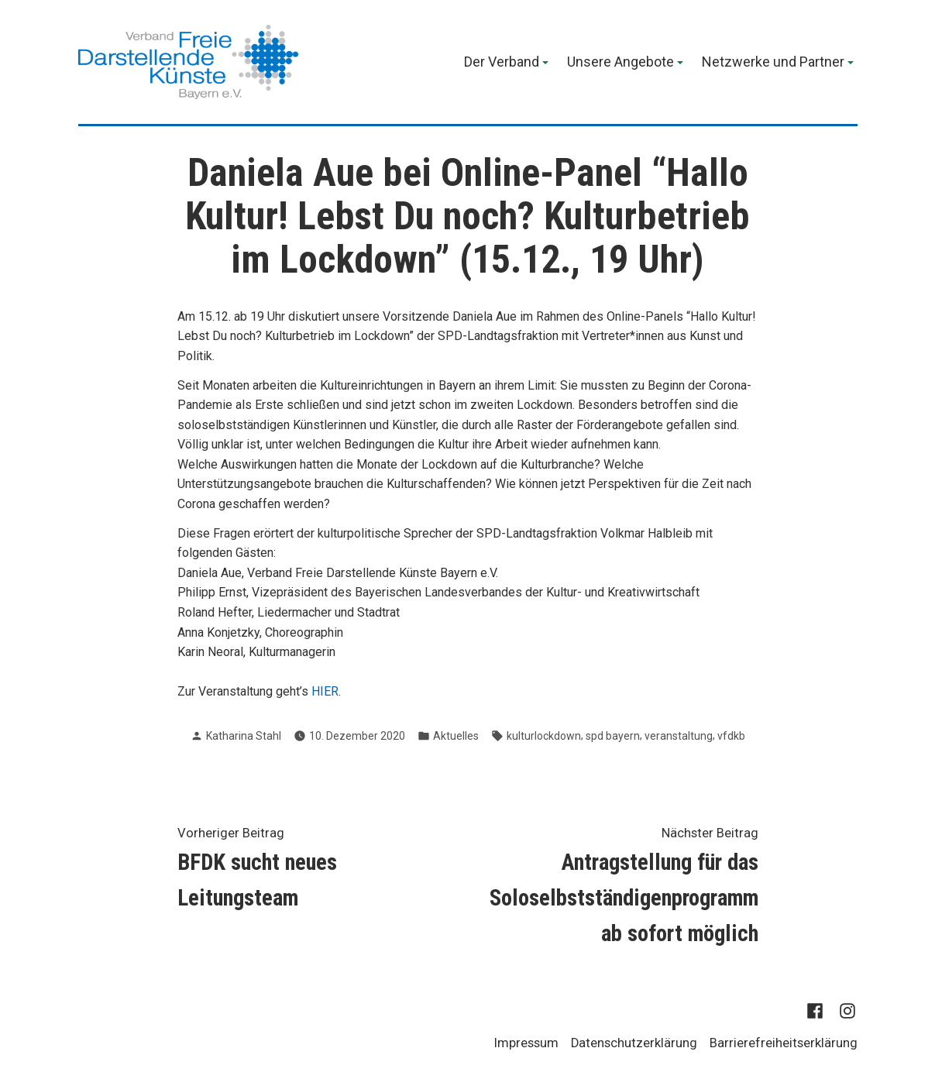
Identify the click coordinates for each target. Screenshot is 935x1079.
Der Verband (501, 63)
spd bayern (613, 736)
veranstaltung (679, 736)
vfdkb (731, 736)
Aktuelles (456, 736)
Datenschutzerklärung (634, 1043)
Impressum (526, 1043)
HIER (325, 691)
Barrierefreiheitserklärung (784, 1043)
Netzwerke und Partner (773, 63)
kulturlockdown (544, 736)
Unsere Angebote (620, 63)
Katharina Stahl (243, 736)
